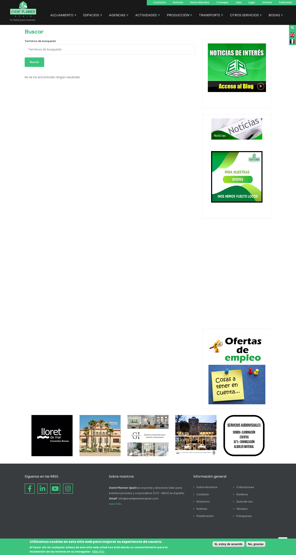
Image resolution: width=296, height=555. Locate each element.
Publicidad (285, 2)
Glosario (242, 509)
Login (252, 2)
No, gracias (256, 544)
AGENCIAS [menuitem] (117, 16)
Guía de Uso (244, 502)
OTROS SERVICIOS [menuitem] (244, 16)
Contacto (159, 2)
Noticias (178, 2)
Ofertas (267, 2)
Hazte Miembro (199, 2)
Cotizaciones (245, 487)
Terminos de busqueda (40, 41)
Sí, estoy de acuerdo (228, 544)
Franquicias (244, 516)
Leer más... (116, 504)
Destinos (242, 494)
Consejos (222, 2)
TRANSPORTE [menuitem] (210, 16)
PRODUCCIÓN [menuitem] (178, 16)
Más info (98, 551)
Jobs (239, 2)
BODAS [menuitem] (274, 16)
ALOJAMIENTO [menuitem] (62, 16)
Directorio (203, 502)
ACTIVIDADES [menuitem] (146, 16)
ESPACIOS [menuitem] (91, 16)
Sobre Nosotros (207, 487)
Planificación (205, 516)
